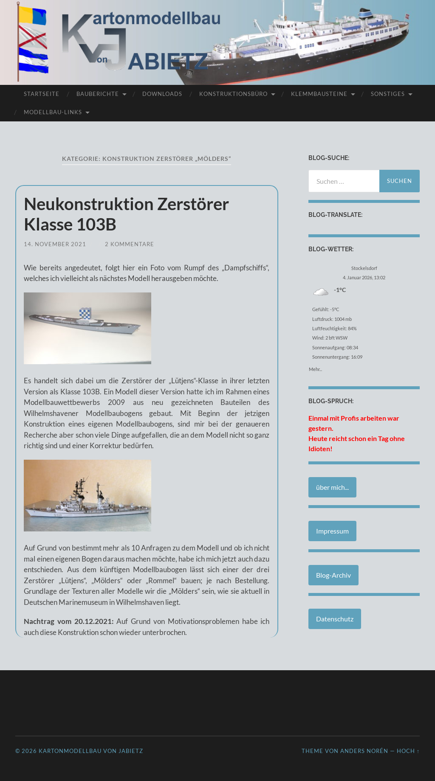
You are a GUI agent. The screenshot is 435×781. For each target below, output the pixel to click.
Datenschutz (334, 619)
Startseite (41, 93)
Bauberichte (97, 93)
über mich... (332, 487)
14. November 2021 (55, 244)
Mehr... (315, 367)
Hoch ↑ (408, 750)
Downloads (162, 93)
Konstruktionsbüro (233, 93)
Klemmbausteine (319, 93)
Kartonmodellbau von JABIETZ (91, 750)
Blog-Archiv (333, 575)
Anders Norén (364, 750)
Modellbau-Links (53, 112)
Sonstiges (388, 93)
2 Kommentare (129, 244)
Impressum (332, 531)
